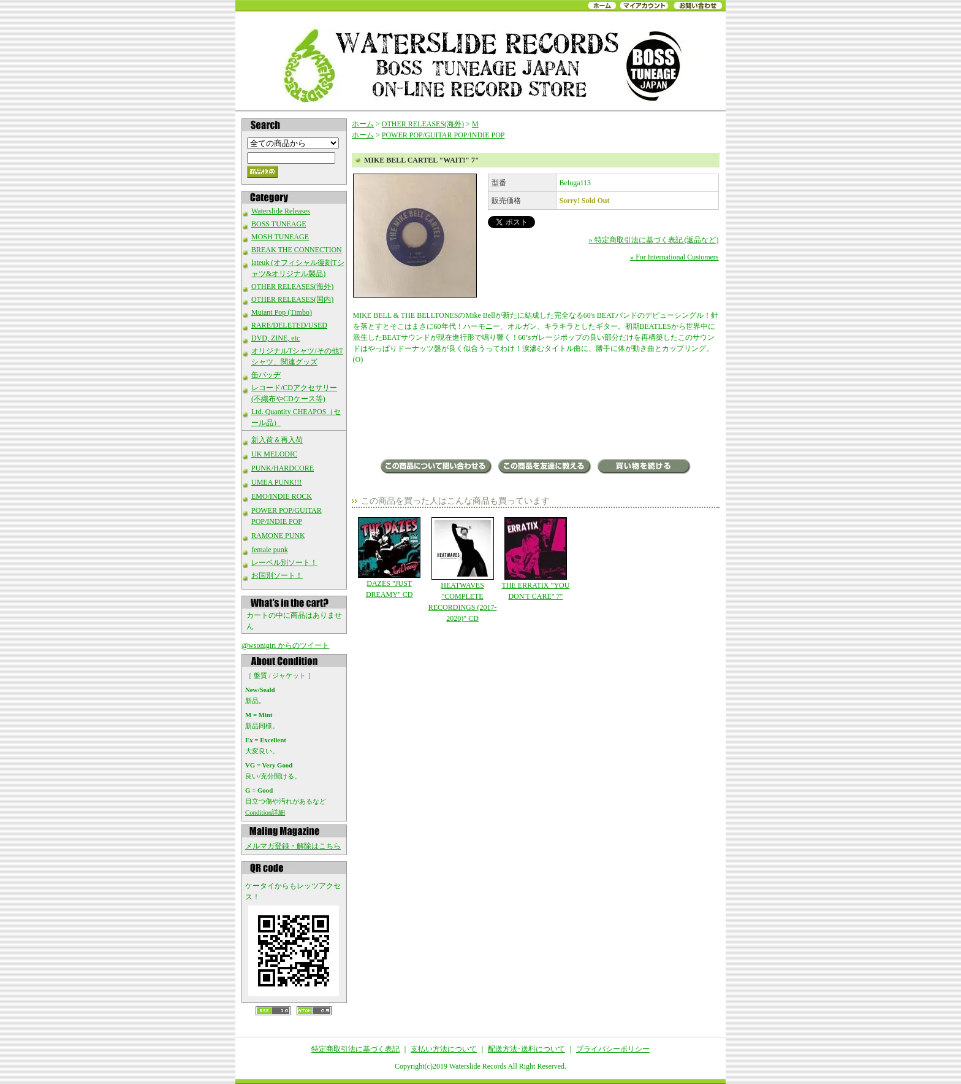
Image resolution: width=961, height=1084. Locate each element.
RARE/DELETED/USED (289, 325)
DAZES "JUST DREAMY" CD (389, 558)
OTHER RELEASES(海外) (292, 286)
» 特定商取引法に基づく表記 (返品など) (654, 240)
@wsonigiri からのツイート (285, 645)
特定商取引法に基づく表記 (355, 1049)
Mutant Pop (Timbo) (281, 312)
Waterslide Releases (280, 211)
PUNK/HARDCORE (282, 468)
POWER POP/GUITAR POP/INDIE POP (443, 135)
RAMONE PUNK (278, 535)
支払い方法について (444, 1049)
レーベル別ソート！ (284, 562)
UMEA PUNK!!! (276, 482)
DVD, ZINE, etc (275, 338)
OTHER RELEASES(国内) (292, 299)
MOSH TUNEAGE (280, 237)
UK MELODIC (274, 454)
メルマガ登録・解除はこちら (293, 846)
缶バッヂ (266, 375)
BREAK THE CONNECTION (296, 249)
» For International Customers (674, 257)
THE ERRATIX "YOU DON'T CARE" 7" (535, 559)
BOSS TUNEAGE (278, 224)
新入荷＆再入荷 (277, 440)
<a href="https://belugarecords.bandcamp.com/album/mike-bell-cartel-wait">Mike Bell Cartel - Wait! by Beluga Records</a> (536, 413)
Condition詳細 (265, 812)
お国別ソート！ (277, 575)
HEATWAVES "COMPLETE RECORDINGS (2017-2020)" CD (462, 570)
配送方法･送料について (526, 1049)
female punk (269, 549)
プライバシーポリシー (613, 1049)
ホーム (363, 124)
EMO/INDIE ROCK (281, 496)
